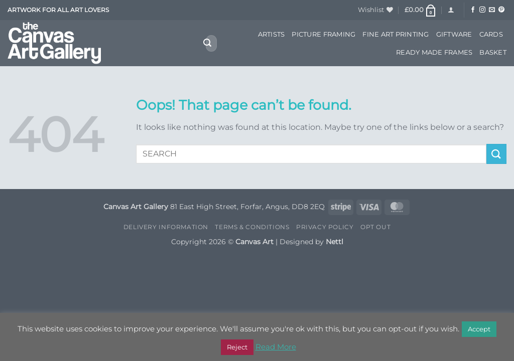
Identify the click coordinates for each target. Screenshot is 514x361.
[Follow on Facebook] (473, 10)
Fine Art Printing (395, 34)
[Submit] (207, 43)
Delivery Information (165, 227)
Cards (491, 34)
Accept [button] (479, 329)
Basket (492, 52)
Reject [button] (237, 347)
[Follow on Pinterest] (501, 10)
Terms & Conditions (252, 227)
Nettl (334, 241)
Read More (275, 346)
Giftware (454, 34)
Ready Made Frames (434, 52)
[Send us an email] (492, 10)
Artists (271, 34)
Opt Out (375, 227)
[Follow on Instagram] (482, 10)
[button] (421, 10)
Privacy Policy (325, 227)
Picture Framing (323, 34)
